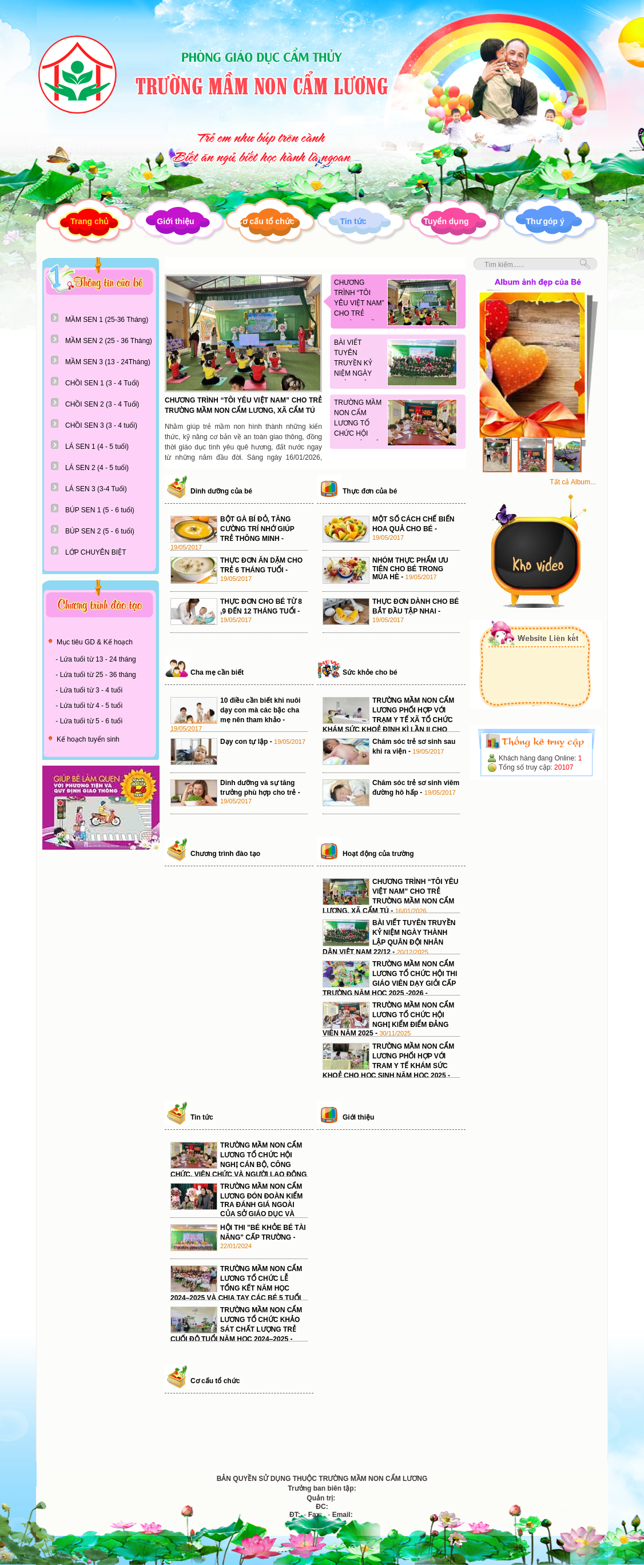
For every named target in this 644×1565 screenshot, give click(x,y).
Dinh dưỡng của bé (221, 491)
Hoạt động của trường (378, 854)
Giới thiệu (175, 221)
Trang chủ (89, 221)
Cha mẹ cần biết (217, 672)
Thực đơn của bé (370, 491)
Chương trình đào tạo (225, 854)
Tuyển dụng (446, 221)
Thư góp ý (545, 221)
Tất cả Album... (573, 482)
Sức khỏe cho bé (370, 672)
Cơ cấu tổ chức (266, 221)
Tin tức (353, 221)
